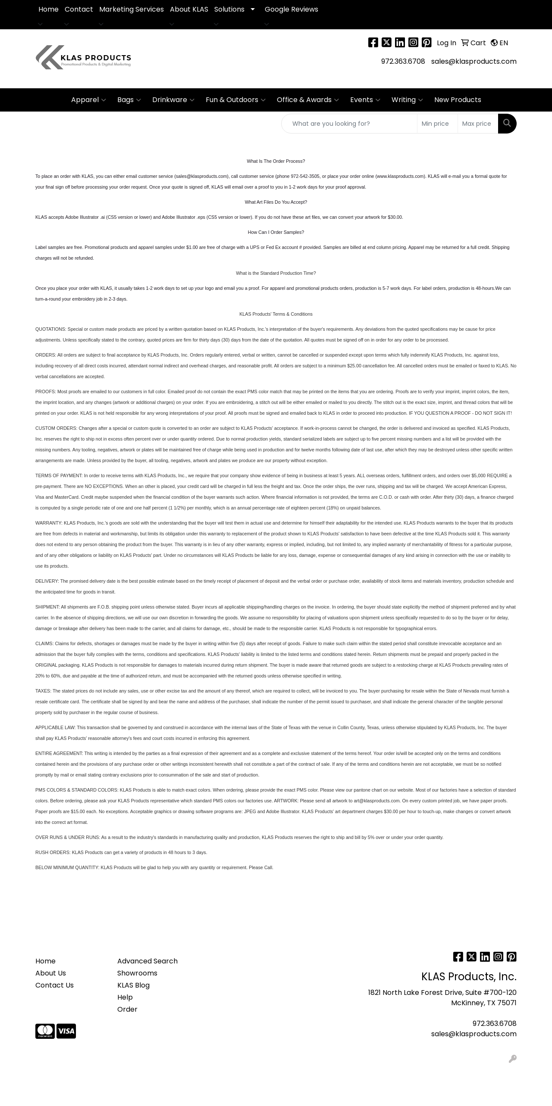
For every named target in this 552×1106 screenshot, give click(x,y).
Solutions (229, 9)
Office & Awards (308, 100)
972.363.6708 (403, 61)
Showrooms (137, 973)
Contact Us (54, 985)
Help (125, 997)
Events (365, 100)
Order (127, 1009)
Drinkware (173, 100)
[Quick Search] (349, 124)
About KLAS (189, 9)
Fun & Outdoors (236, 100)
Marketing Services (131, 9)
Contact (79, 9)
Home (48, 9)
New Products (457, 100)
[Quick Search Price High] (478, 124)
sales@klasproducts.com (474, 61)
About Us (50, 973)
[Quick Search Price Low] (437, 124)
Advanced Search (147, 961)
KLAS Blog (133, 985)
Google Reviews (291, 9)
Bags (129, 100)
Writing (407, 100)
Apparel (88, 100)
